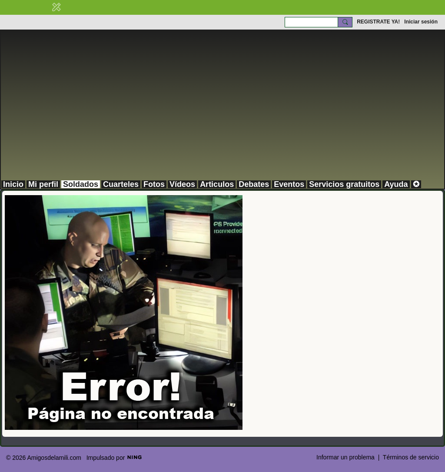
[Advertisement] (222, 115)
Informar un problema (345, 457)
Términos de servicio (411, 457)
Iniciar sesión (421, 22)
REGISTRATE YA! (378, 22)
